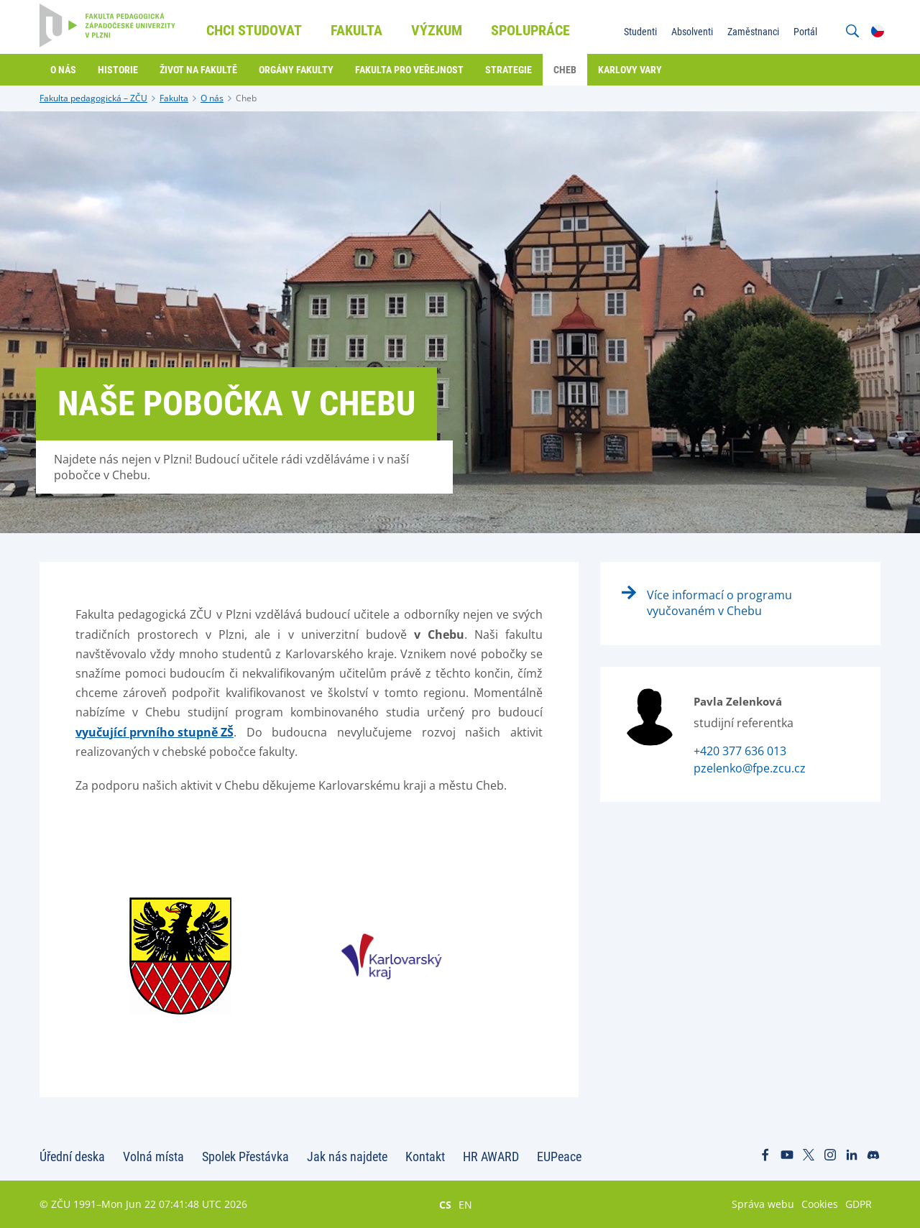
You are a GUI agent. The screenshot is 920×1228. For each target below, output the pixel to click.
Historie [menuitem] (118, 69)
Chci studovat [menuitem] (254, 30)
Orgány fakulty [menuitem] (296, 69)
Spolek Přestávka (245, 1156)
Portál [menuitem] (805, 31)
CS (445, 1204)
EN (465, 1204)
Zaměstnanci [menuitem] (753, 31)
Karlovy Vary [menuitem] (630, 69)
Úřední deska (72, 1156)
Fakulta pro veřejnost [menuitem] (409, 69)
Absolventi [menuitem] (692, 31)
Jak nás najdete (347, 1156)
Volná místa (153, 1156)
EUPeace (559, 1156)
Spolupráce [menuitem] (530, 30)
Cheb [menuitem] (564, 69)
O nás (212, 98)
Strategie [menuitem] (508, 69)
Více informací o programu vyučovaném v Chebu (719, 603)
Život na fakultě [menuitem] (198, 69)
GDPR (858, 1204)
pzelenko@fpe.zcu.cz (750, 768)
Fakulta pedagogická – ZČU (93, 98)
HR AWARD (491, 1156)
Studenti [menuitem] (640, 31)
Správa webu (763, 1204)
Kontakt (425, 1156)
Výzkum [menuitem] (436, 30)
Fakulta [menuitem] (356, 30)
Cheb (246, 98)
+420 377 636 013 (740, 751)
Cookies (819, 1204)
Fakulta (174, 98)
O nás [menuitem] (63, 69)
